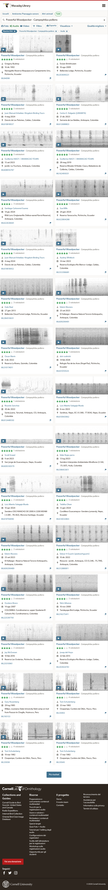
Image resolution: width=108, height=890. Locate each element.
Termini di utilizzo (90, 809)
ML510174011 (7, 368)
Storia (58, 799)
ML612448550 (7, 420)
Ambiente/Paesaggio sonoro (25, 14)
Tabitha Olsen (66, 504)
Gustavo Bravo (11, 603)
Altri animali (47, 14)
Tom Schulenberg (67, 702)
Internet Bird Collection (12, 814)
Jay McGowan (11, 652)
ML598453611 (62, 470)
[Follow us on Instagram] (16, 873)
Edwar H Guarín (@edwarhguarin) (74, 554)
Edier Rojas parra (67, 455)
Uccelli (5, 14)
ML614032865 (62, 519)
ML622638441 (7, 223)
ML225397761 (7, 618)
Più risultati (54, 774)
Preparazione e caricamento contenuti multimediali (39, 801)
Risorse (33, 795)
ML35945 (60, 762)
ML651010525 (62, 371)
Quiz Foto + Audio (37, 827)
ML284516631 (7, 318)
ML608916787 (7, 170)
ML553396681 (62, 272)
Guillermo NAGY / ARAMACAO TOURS (22, 159)
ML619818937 (7, 124)
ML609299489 (7, 568)
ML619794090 (7, 519)
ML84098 (5, 78)
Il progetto (62, 795)
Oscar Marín (10, 356)
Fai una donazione (13, 861)
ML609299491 (62, 322)
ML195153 (5, 717)
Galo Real (9, 307)
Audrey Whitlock (67, 258)
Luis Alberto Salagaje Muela (72, 406)
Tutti (58, 14)
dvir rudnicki (65, 356)
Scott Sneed (10, 455)
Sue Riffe (63, 208)
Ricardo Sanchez (12, 406)
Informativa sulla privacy (93, 806)
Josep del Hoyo (66, 652)
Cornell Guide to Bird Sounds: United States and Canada (11, 805)
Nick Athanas (65, 603)
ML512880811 (62, 568)
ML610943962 (62, 417)
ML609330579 (7, 466)
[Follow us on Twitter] (10, 873)
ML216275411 (62, 614)
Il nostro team (62, 802)
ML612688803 (62, 124)
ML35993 (60, 713)
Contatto (60, 805)
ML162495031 (62, 174)
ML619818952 (7, 269)
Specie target (35, 824)
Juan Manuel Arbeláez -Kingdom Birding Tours (25, 113)
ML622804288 (62, 220)
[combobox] (54, 20)
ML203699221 (62, 75)
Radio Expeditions (10, 811)
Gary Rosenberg (12, 702)
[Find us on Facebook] (4, 873)
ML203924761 (62, 667)
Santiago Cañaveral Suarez (16, 208)
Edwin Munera (66, 307)
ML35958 (5, 762)
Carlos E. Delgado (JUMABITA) (73, 113)
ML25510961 (7, 664)
